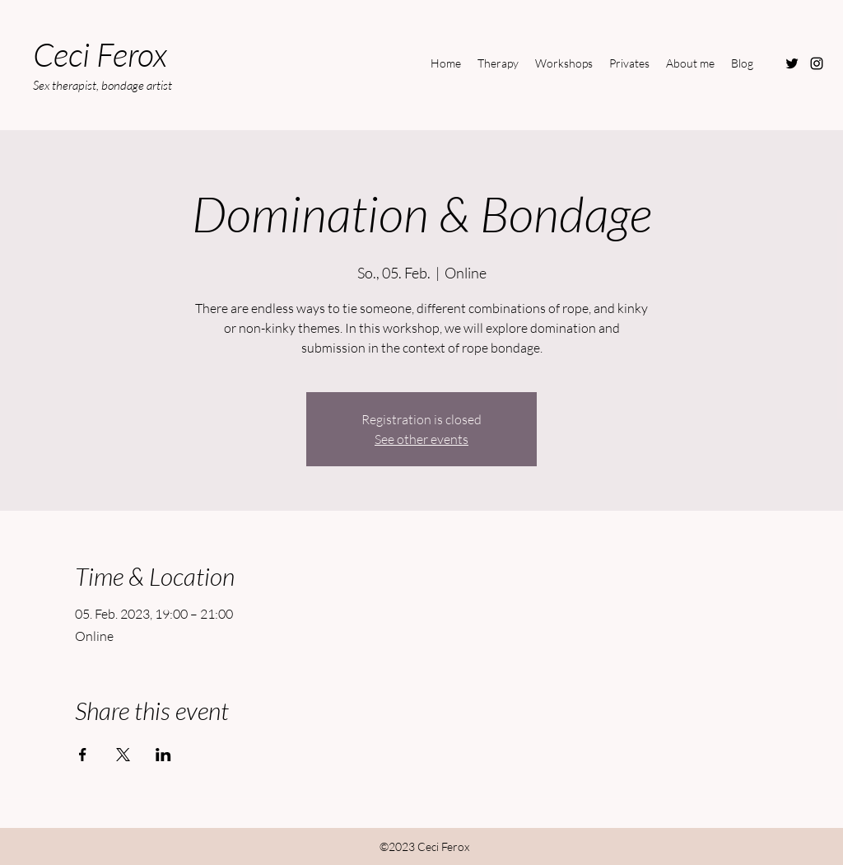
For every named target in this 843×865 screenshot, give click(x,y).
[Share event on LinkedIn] (163, 754)
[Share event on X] (123, 754)
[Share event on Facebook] (83, 754)
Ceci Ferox (100, 54)
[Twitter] (792, 63)
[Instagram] (816, 63)
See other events (421, 439)
